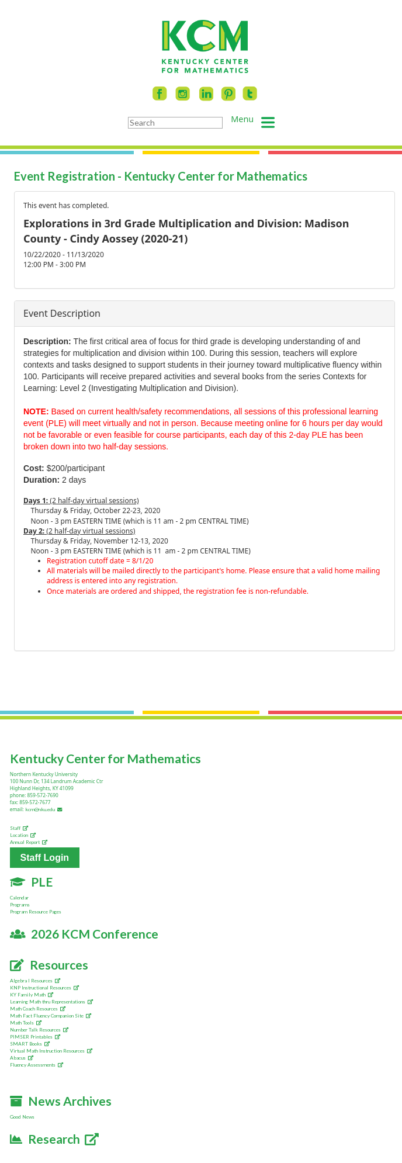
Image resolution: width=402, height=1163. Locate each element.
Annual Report (28, 842)
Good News (22, 1117)
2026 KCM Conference (84, 933)
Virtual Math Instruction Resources (51, 1051)
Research (54, 1138)
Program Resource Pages (35, 912)
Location (23, 835)
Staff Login (45, 858)
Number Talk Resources (39, 1030)
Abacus (21, 1058)
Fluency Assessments (36, 1065)
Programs (20, 905)
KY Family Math (31, 995)
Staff (19, 828)
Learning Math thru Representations (51, 1002)
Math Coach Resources (37, 1009)
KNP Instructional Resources (44, 988)
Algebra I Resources (35, 981)
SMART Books (30, 1044)
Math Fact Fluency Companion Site (50, 1016)
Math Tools (25, 1023)
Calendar (19, 898)
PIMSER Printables (35, 1037)
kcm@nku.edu (44, 809)
